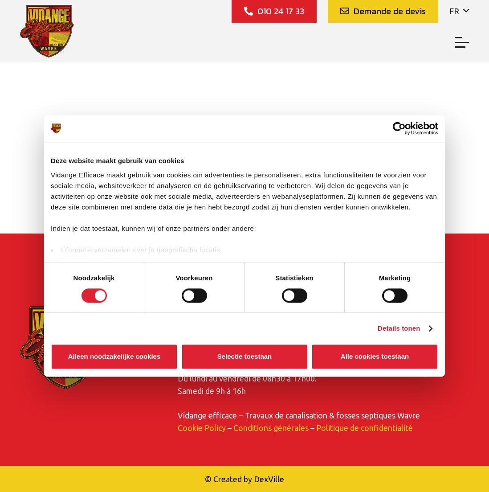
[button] (459, 11)
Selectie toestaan (244, 357)
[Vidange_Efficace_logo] (47, 31)
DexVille (269, 479)
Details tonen (399, 328)
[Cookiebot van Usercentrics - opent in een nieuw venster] (399, 128)
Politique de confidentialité (364, 427)
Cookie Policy (202, 427)
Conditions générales (271, 427)
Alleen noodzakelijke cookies (114, 357)
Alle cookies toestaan (375, 357)
